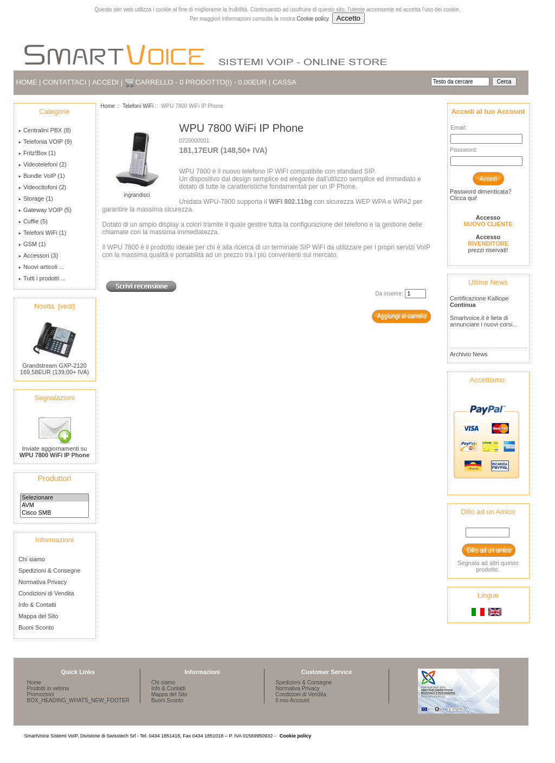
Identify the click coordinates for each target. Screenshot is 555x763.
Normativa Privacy (42, 582)
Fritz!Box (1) (37, 153)
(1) (42, 232)
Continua (463, 305)
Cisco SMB (54, 513)
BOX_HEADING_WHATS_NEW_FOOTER (78, 700)
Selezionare (54, 498)
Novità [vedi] (54, 306)
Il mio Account (292, 700)
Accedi (105, 82)
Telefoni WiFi (137, 106)
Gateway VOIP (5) (45, 210)
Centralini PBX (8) (44, 130)
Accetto (348, 18)
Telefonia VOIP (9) (45, 141)
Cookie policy (312, 19)
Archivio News (469, 354)
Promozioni (40, 694)
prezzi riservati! (488, 243)
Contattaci (64, 82)
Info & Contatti (37, 604)
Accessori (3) (38, 255)
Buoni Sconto (36, 627)
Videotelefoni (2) (42, 164)
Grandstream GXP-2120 (54, 363)
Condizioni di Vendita (46, 593)
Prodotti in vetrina (48, 688)
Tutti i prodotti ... (42, 278)
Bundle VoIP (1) (41, 175)
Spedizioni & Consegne (49, 570)
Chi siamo (31, 559)
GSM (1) (32, 244)
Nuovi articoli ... (41, 267)
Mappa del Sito (38, 616)
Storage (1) (35, 198)
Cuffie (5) (33, 221)
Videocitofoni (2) (42, 187)
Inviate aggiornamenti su (54, 449)
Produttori (55, 478)
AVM (54, 505)
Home (26, 82)
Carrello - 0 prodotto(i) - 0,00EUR (201, 82)
